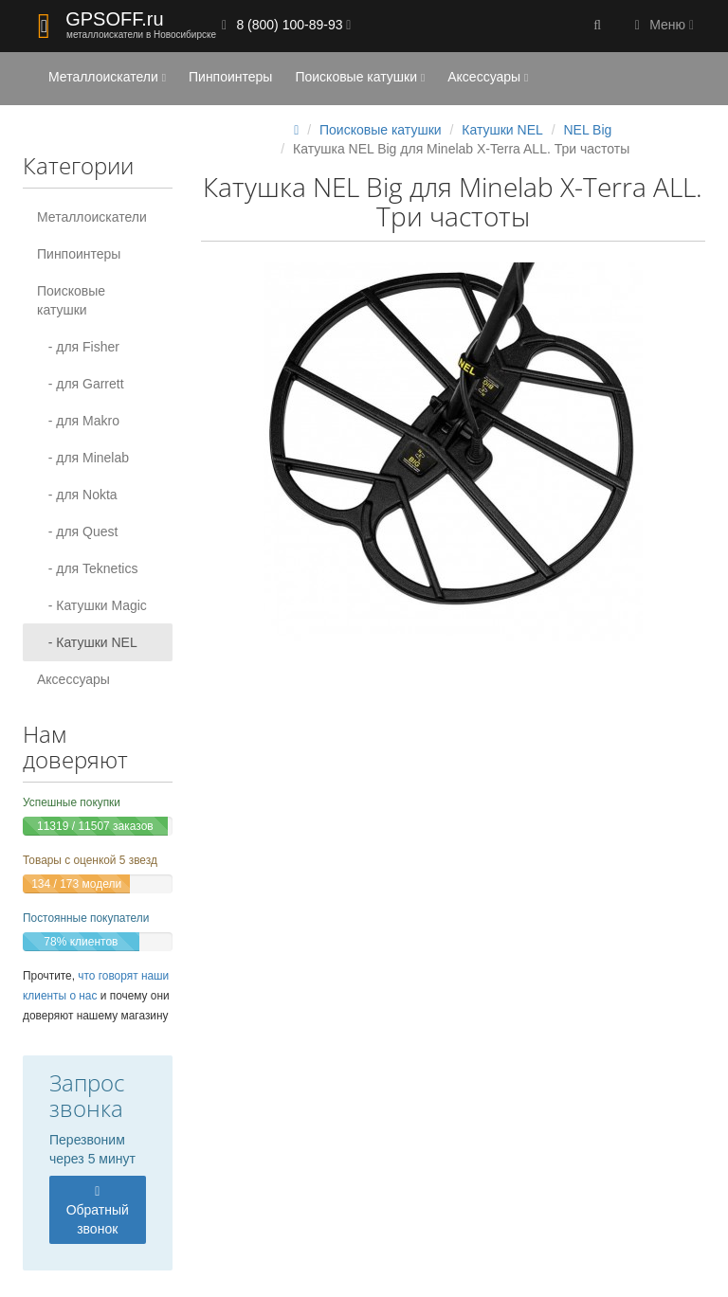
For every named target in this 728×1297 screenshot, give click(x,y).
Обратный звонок (97, 1210)
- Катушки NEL (87, 642)
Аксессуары (487, 76)
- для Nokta (77, 494)
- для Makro (78, 420)
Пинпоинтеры (230, 76)
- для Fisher (78, 346)
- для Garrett (80, 383)
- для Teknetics (87, 568)
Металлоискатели (107, 76)
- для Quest (77, 531)
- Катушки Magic (92, 605)
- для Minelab (83, 457)
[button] (597, 26)
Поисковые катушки (360, 76)
